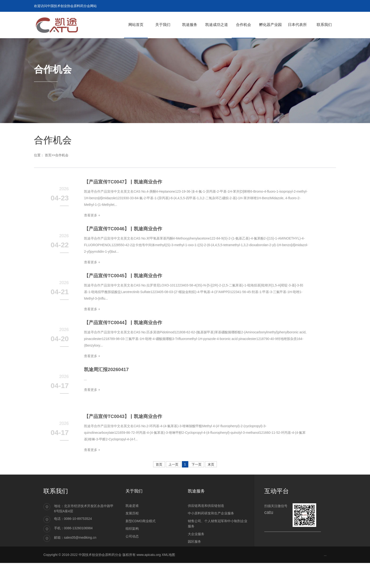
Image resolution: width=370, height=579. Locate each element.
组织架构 (132, 544)
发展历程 (132, 529)
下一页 (197, 480)
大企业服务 (196, 550)
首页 (48, 155)
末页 (211, 480)
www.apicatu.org (149, 571)
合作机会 (61, 155)
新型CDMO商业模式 (141, 537)
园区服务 (194, 557)
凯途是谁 (132, 522)
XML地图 (168, 571)
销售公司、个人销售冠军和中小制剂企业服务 (217, 539)
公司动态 (132, 552)
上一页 (173, 480)
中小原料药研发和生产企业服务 (211, 529)
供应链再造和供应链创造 (206, 522)
